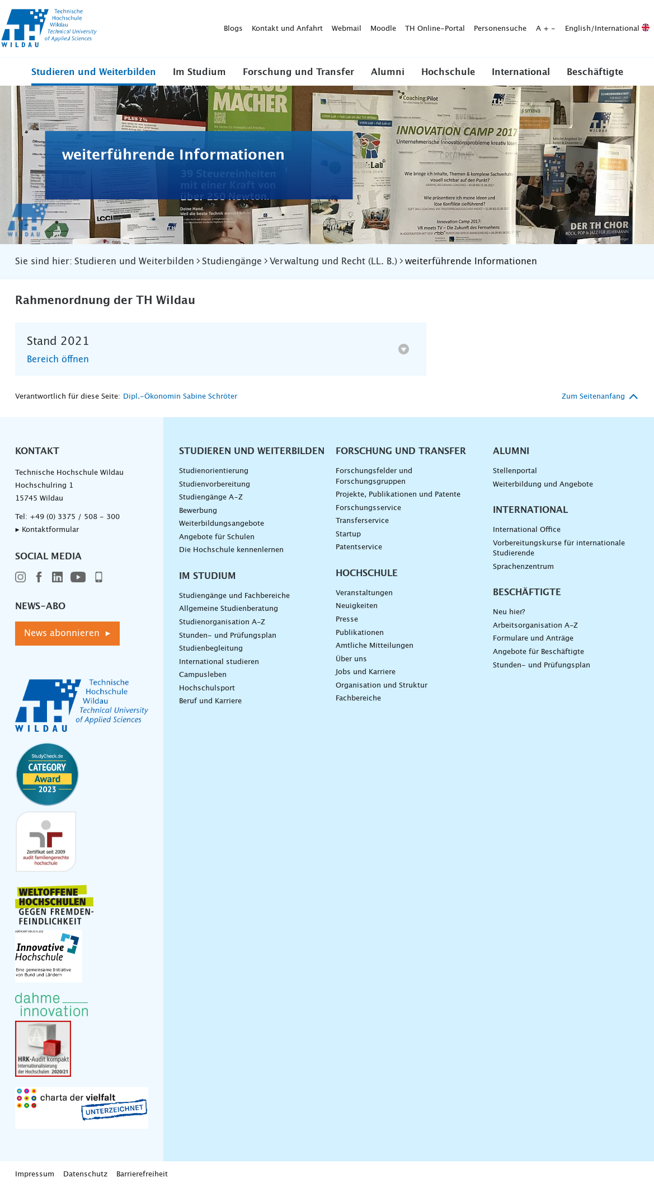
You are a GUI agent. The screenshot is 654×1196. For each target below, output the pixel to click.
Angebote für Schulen (217, 544)
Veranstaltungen (364, 600)
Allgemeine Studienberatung (228, 616)
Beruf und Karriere (210, 709)
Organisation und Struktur (381, 693)
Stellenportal (515, 478)
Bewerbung (198, 518)
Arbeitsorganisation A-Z (535, 633)
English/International (482, 14)
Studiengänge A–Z (211, 504)
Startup (348, 541)
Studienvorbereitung (214, 492)
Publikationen (360, 640)
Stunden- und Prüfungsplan (227, 643)
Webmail (221, 14)
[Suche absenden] (255, 38)
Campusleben (203, 682)
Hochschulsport (207, 695)
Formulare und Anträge (533, 646)
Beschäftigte (595, 80)
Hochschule (448, 80)
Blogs (107, 14)
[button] (93, 80)
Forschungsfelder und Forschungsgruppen (374, 484)
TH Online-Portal (310, 14)
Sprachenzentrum (523, 574)
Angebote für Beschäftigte (538, 659)
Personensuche (375, 14)
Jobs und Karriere (366, 680)
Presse (347, 626)
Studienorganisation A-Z (222, 629)
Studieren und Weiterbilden (93, 80)
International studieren (219, 669)
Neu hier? (509, 620)
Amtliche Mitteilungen (374, 653)
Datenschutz (85, 1182)
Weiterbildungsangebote (221, 531)
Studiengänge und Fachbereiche (234, 603)
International (521, 80)
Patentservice (359, 555)
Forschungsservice (368, 515)
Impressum (34, 1182)
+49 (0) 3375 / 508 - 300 (75, 524)
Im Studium (199, 80)
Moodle (258, 14)
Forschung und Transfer (298, 80)
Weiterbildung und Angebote (543, 492)
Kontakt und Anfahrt (161, 14)
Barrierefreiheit (142, 1182)
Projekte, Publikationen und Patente (398, 502)
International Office (527, 537)
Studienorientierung (213, 478)
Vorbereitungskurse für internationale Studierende (559, 556)
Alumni (387, 80)
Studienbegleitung (211, 656)
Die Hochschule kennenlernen (231, 558)
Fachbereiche (358, 706)
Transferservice (362, 528)
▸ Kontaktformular (47, 537)
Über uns (351, 666)
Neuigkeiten (357, 614)
